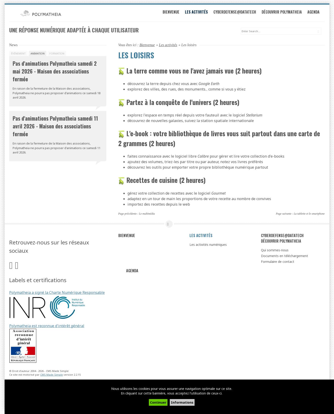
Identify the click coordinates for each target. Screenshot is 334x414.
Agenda (317, 13)
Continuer (158, 402)
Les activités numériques (208, 245)
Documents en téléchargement (284, 256)
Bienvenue (174, 13)
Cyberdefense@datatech (238, 13)
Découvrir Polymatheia (285, 13)
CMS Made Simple (51, 375)
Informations (182, 402)
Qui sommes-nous (275, 250)
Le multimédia (147, 214)
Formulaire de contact (277, 262)
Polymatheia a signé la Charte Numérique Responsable (57, 292)
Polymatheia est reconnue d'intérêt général (46, 326)
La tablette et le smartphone (309, 214)
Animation (38, 53)
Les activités (200, 13)
